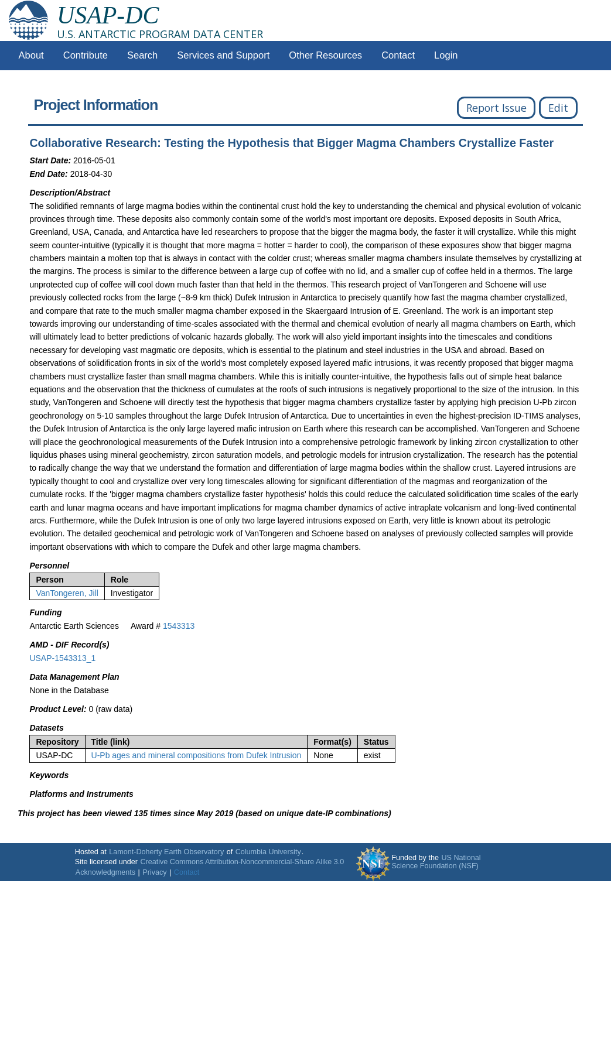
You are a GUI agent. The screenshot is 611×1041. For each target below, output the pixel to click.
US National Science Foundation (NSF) (435, 862)
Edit (558, 108)
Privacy (154, 872)
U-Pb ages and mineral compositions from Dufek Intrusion (196, 755)
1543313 (179, 626)
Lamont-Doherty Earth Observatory (166, 852)
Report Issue (496, 108)
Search (142, 55)
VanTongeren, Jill (67, 593)
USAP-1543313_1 (62, 658)
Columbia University (268, 852)
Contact (398, 55)
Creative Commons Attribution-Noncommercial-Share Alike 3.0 (242, 862)
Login (446, 55)
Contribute (85, 55)
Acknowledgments (105, 872)
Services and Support (223, 55)
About (31, 55)
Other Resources (325, 55)
